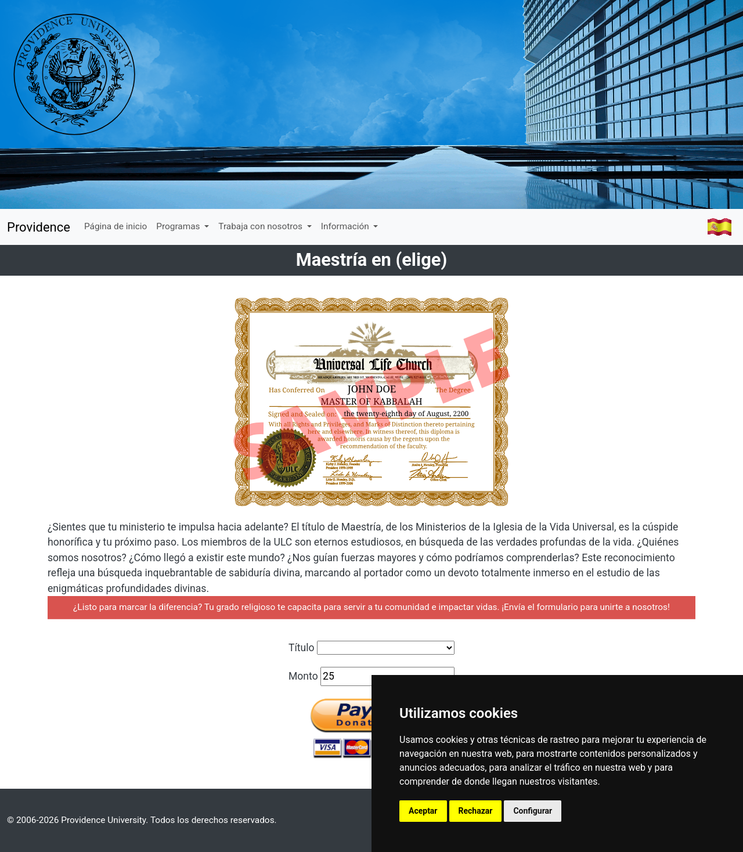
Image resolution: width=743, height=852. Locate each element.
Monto (303, 676)
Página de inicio (115, 226)
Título (301, 648)
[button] (719, 227)
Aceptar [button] (423, 810)
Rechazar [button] (476, 810)
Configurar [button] (532, 810)
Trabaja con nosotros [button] (261, 226)
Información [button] (346, 226)
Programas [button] (179, 226)
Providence (38, 227)
